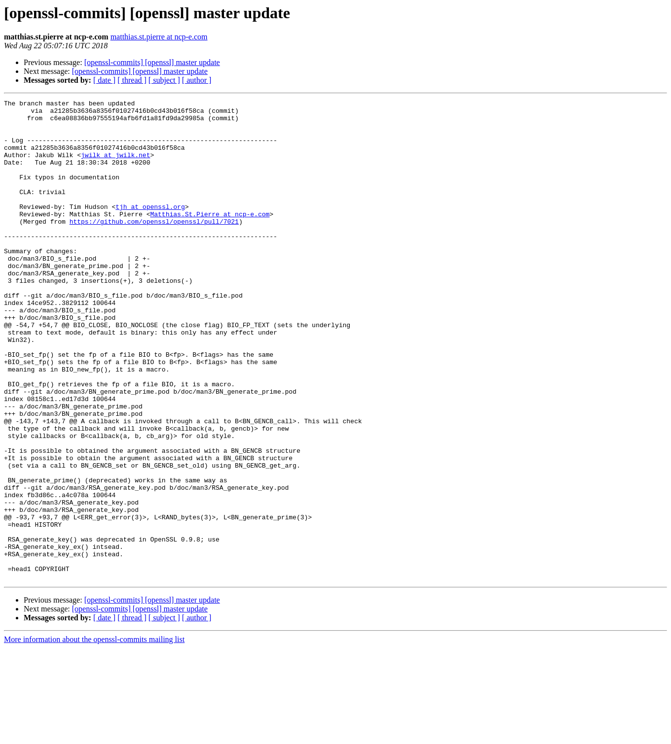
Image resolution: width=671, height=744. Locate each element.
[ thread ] (132, 80)
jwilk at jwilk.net (115, 166)
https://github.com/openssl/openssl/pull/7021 (154, 246)
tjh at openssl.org (150, 228)
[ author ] (197, 80)
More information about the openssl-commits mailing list (94, 735)
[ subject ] (164, 80)
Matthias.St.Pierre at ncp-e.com (209, 237)
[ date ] (104, 80)
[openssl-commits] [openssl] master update (152, 62)
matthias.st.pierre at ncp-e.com (159, 37)
